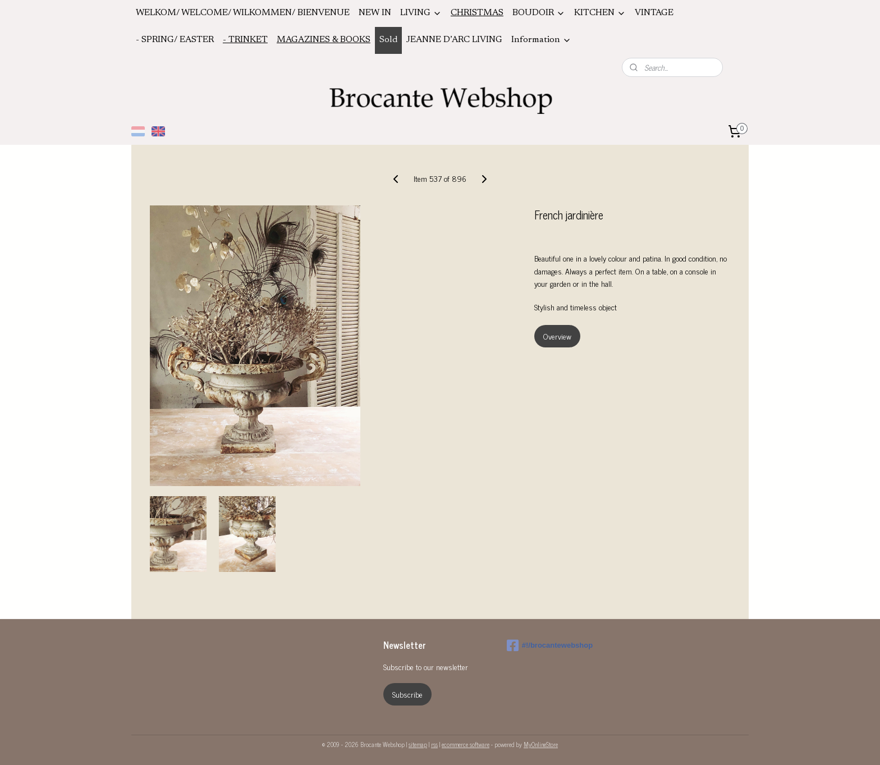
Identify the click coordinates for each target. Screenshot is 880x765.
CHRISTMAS (477, 12)
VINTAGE (654, 12)
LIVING (421, 13)
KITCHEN (600, 13)
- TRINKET (245, 39)
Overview (557, 335)
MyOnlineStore (541, 744)
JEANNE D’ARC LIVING (454, 39)
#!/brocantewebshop (550, 645)
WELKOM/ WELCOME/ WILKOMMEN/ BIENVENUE (243, 12)
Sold (388, 39)
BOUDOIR (538, 13)
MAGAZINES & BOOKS (323, 39)
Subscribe (407, 694)
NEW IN (375, 12)
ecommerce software (465, 744)
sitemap (418, 744)
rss (434, 744)
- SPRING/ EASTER (175, 39)
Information (541, 40)
